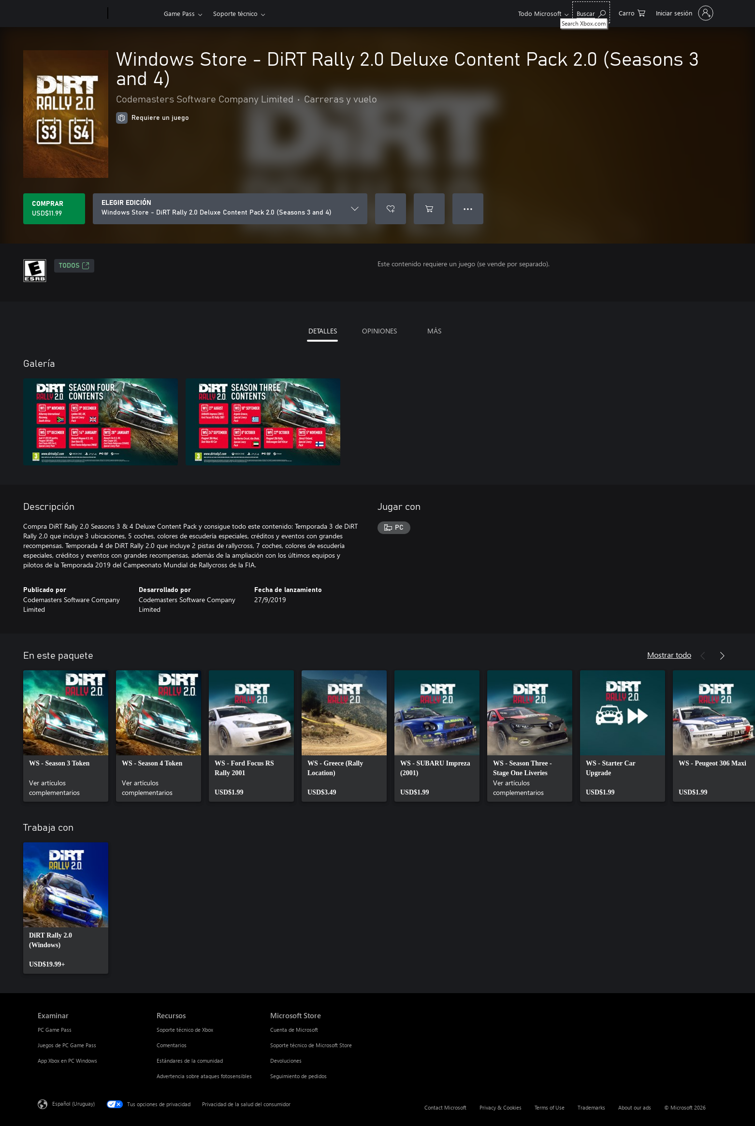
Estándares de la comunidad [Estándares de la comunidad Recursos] (190, 1060)
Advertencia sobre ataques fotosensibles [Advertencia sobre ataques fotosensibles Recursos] (204, 1076)
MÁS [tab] (434, 330)
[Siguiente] (722, 656)
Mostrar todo (669, 655)
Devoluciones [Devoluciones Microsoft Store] (286, 1060)
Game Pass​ (179, 13)
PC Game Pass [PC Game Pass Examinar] (55, 1029)
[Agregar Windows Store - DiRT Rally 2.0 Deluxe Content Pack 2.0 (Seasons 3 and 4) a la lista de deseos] (390, 208)
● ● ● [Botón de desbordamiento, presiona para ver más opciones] (468, 208)
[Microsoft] (71, 13)
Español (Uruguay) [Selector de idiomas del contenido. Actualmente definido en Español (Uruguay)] (73, 1103)
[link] (65, 736)
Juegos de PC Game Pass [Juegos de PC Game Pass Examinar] (67, 1045)
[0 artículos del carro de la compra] (632, 12)
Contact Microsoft (445, 1107)
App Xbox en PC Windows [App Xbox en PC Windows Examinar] (67, 1060)
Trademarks (591, 1107)
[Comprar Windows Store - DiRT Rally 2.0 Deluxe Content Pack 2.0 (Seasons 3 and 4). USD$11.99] (54, 208)
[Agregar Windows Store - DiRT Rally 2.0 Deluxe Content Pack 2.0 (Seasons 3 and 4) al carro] (429, 208)
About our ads (634, 1107)
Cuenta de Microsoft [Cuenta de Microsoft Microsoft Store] (294, 1029)
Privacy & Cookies (500, 1107)
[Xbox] (135, 13)
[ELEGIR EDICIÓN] (230, 208)
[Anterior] (702, 656)
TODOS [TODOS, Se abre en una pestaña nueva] (74, 266)
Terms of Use (550, 1107)
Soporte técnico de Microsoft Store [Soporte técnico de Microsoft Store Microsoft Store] (311, 1045)
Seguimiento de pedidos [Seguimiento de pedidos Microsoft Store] (298, 1076)
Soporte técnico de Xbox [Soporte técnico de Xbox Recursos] (185, 1029)
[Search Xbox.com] (591, 12)
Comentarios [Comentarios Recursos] (172, 1045)
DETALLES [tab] (322, 330)
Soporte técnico (235, 13)
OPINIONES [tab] (379, 330)
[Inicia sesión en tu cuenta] (683, 13)
